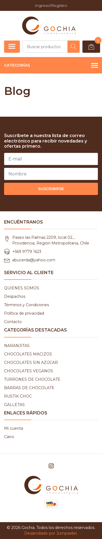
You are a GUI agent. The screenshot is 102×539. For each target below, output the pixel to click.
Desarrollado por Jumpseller (50, 533)
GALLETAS (14, 404)
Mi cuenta (13, 428)
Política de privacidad (24, 313)
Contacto (13, 321)
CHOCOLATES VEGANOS (28, 370)
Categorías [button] (51, 66)
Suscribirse (51, 188)
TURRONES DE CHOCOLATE (32, 379)
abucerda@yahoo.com (33, 260)
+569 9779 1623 (26, 251)
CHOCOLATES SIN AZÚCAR (31, 362)
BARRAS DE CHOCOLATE (29, 387)
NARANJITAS (17, 345)
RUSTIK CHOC (18, 396)
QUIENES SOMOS (21, 288)
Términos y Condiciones (26, 304)
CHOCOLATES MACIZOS (28, 354)
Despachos (14, 296)
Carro (9, 436)
